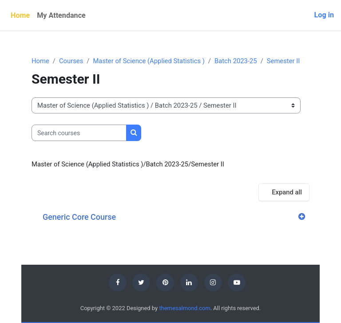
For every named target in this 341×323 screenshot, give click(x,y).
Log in (324, 15)
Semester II (283, 61)
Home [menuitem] (20, 15)
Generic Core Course (79, 217)
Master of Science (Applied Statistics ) (148, 61)
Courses (71, 61)
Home (40, 61)
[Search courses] (79, 133)
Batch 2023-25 (235, 61)
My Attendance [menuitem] (61, 15)
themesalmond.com (184, 308)
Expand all (287, 192)
